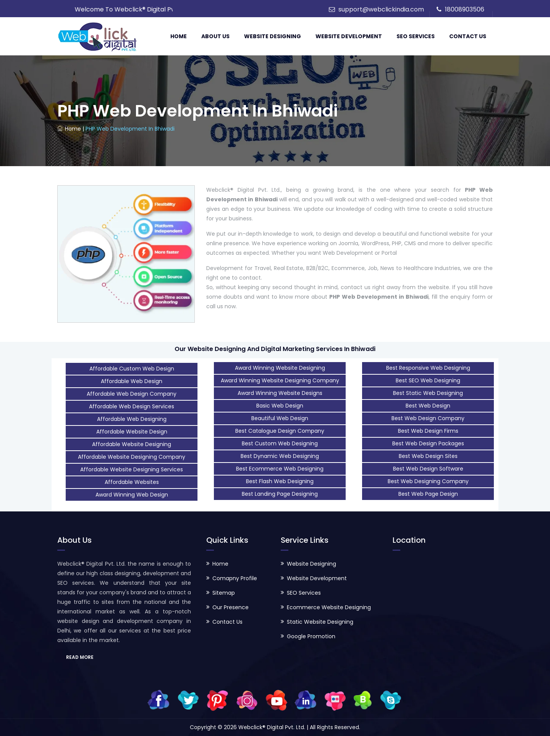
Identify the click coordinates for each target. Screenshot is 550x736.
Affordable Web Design (131, 381)
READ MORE (80, 657)
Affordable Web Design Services (131, 406)
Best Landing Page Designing (280, 494)
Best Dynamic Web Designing (280, 456)
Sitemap (223, 593)
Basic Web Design (279, 405)
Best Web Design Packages (428, 443)
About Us (215, 36)
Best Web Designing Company (428, 481)
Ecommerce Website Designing (329, 607)
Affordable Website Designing (131, 444)
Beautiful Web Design (279, 418)
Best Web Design (428, 405)
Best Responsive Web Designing (428, 368)
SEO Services (415, 36)
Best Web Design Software (428, 468)
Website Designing (272, 36)
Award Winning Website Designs (280, 393)
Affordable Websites (132, 482)
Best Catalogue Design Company (279, 431)
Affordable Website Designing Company (131, 457)
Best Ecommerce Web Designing (280, 468)
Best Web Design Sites (428, 456)
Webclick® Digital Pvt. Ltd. (272, 727)
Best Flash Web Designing (280, 481)
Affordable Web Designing (132, 419)
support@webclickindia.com (381, 9)
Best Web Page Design (428, 494)
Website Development (348, 36)
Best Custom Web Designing (280, 443)
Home (178, 36)
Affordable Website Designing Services (131, 469)
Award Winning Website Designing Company (280, 380)
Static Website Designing (320, 622)
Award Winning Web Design (131, 494)
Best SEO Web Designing (428, 380)
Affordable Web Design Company (131, 394)
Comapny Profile (234, 578)
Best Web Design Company (427, 418)
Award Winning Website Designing (280, 368)
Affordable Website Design (131, 431)
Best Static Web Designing (428, 393)
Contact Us (467, 36)
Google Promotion (311, 636)
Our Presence (230, 607)
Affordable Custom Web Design (131, 368)
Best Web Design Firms (428, 431)
